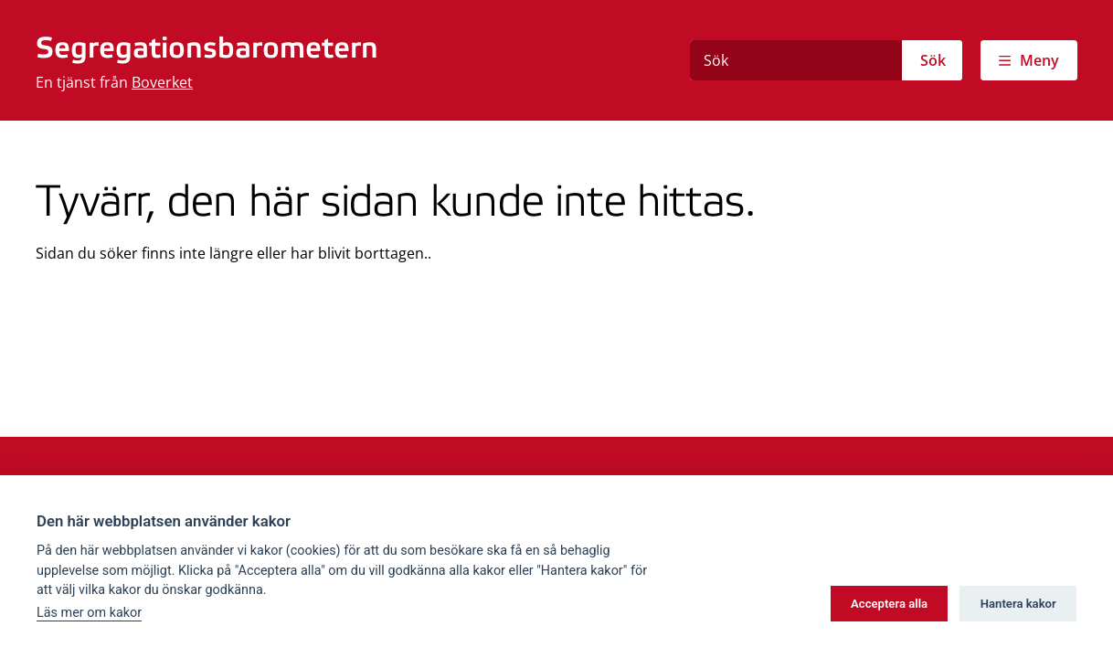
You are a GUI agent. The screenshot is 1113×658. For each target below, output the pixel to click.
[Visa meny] (1028, 60)
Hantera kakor (1018, 603)
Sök (933, 60)
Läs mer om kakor (89, 613)
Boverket (162, 82)
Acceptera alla (889, 603)
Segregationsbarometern (207, 49)
